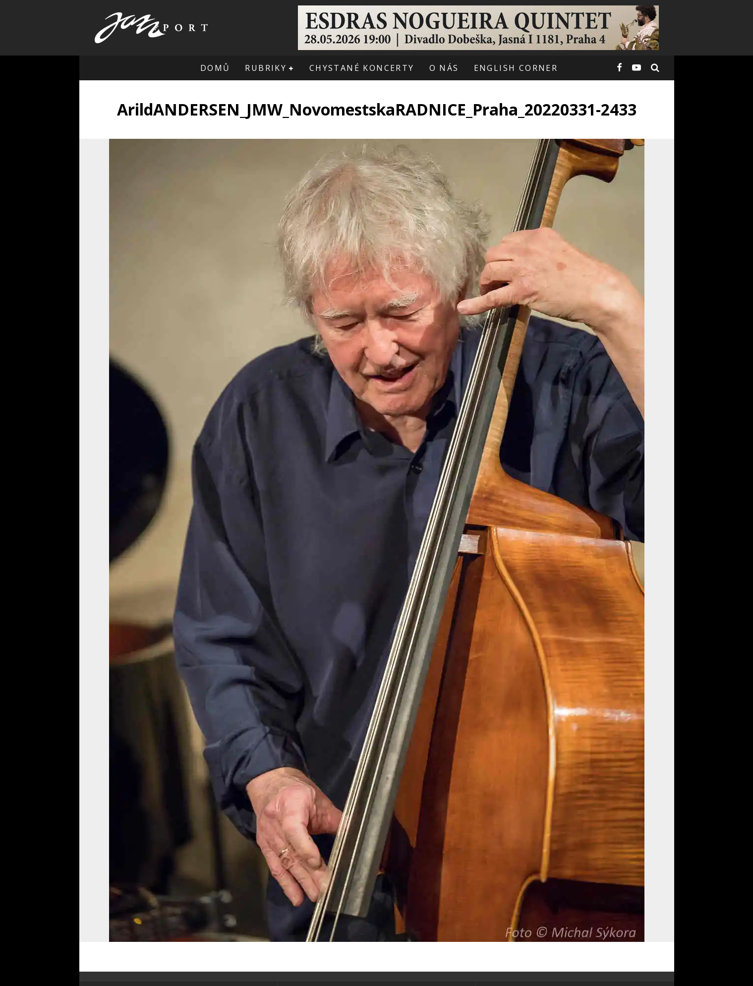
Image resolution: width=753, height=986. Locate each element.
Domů (215, 67)
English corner (516, 67)
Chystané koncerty (361, 67)
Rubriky (266, 67)
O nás (444, 67)
